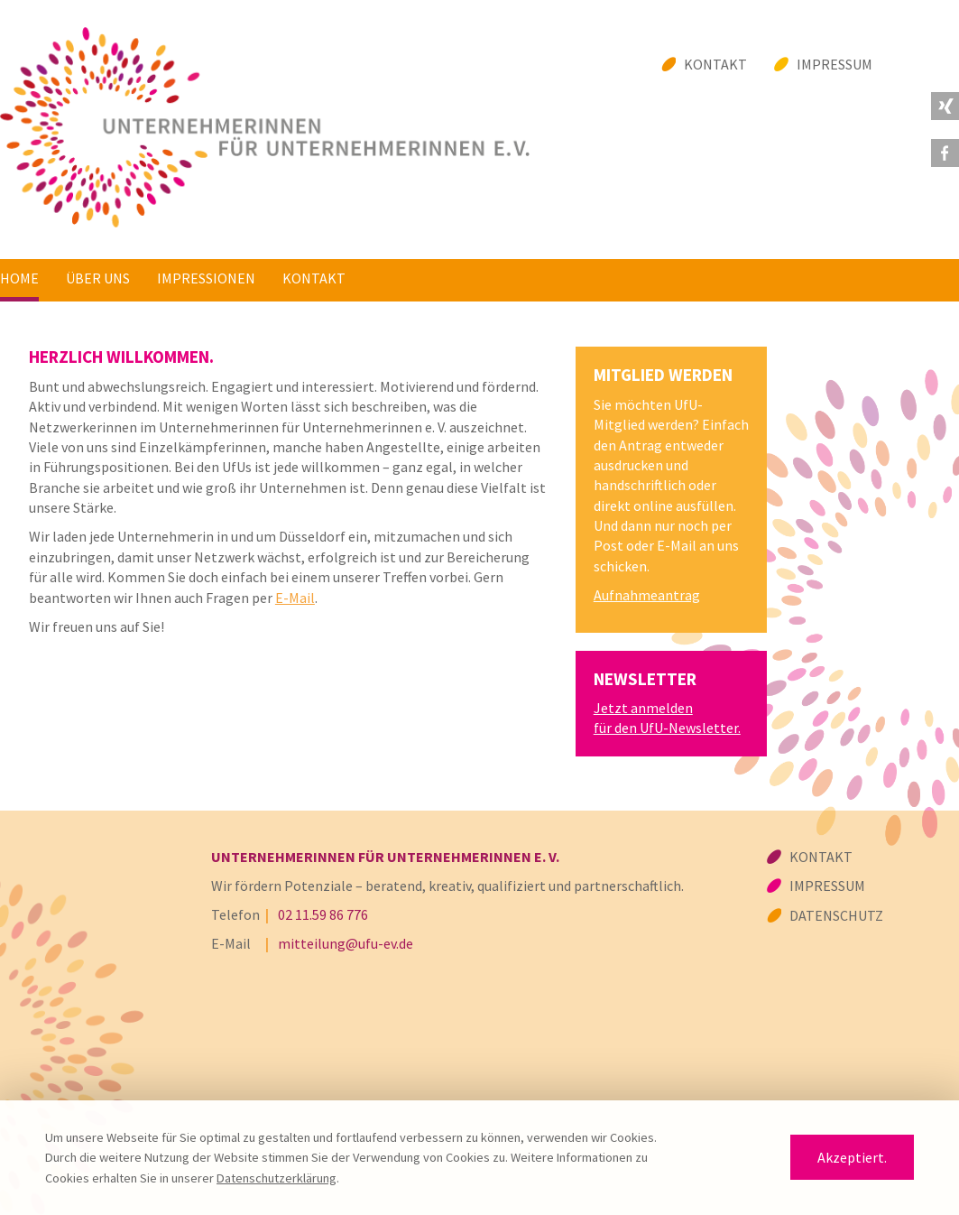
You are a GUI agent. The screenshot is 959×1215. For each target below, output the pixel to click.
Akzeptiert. (852, 1157)
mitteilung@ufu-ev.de (345, 943)
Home (19, 278)
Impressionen (206, 278)
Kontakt (715, 64)
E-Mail (295, 598)
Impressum (834, 64)
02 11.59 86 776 (323, 914)
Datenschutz (836, 915)
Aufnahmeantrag (647, 595)
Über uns (98, 278)
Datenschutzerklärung (277, 1178)
